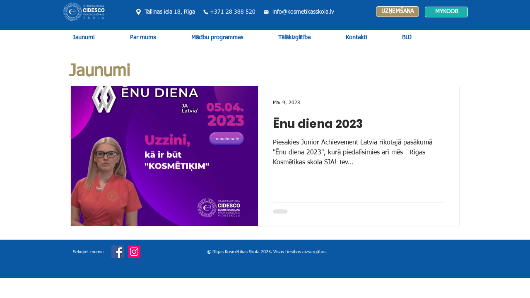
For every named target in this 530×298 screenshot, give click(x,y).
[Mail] (266, 12)
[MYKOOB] (446, 12)
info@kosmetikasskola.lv (303, 12)
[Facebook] (117, 251)
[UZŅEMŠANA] (397, 11)
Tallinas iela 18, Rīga (170, 12)
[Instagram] (134, 251)
